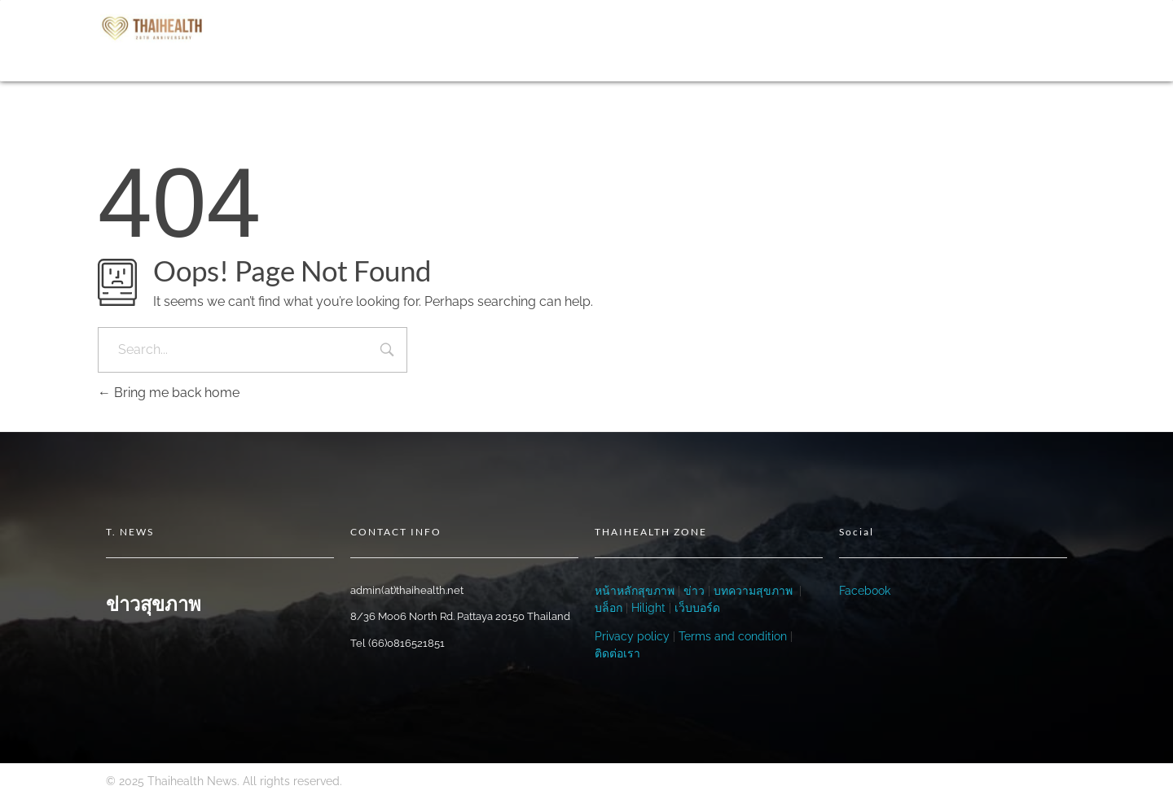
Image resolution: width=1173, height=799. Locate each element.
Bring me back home (168, 392)
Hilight (648, 607)
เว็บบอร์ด (697, 607)
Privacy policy (632, 636)
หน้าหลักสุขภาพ (634, 590)
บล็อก (608, 607)
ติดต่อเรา (617, 653)
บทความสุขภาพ (753, 590)
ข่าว (692, 590)
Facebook (864, 590)
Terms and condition (733, 636)
